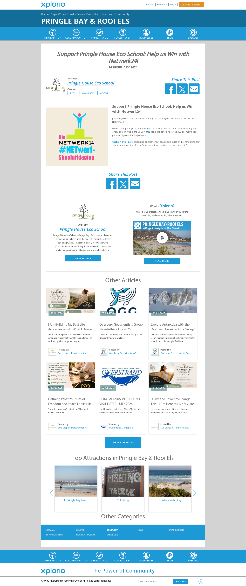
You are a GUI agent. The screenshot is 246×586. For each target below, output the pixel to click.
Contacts (149, 4)
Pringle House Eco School (90, 83)
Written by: (83, 225)
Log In (173, 4)
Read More (162, 260)
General (104, 93)
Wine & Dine (112, 535)
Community (122, 14)
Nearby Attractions (85, 535)
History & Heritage (54, 535)
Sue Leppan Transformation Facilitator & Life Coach (73, 353)
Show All (50, 530)
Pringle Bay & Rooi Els (90, 14)
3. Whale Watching (170, 500)
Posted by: (72, 78)
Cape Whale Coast (62, 14)
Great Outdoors (176, 530)
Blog (110, 14)
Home (45, 14)
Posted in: (71, 89)
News (72, 93)
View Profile (83, 258)
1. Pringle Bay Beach (76, 500)
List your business (192, 4)
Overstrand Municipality (121, 427)
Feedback (162, 4)
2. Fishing (123, 500)
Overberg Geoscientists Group (125, 353)
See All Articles (123, 442)
